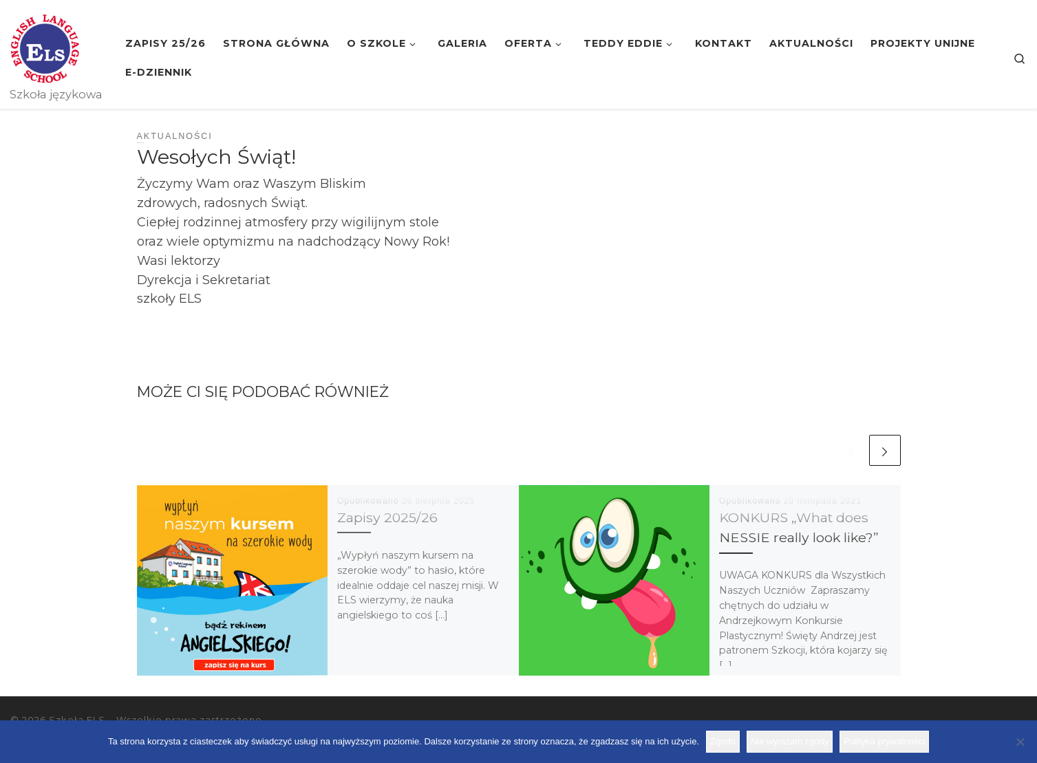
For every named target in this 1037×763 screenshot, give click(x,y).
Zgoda (723, 741)
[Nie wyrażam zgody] (1020, 742)
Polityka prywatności (884, 741)
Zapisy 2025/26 (387, 517)
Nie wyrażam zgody (789, 741)
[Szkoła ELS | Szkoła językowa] (44, 47)
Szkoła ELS (77, 719)
